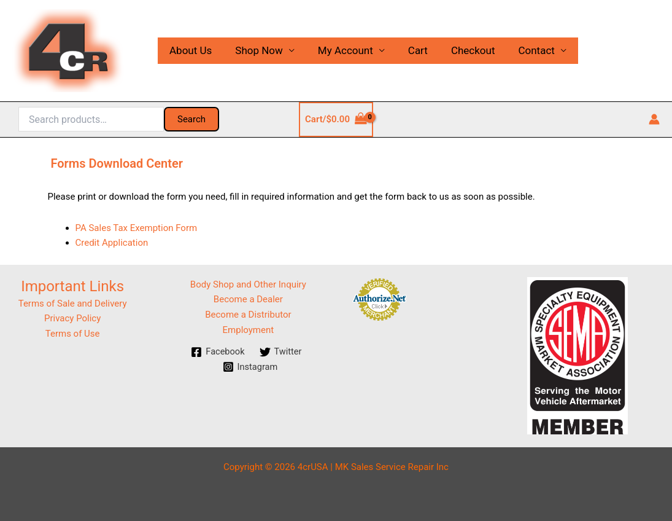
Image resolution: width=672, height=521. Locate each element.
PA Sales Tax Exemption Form (136, 227)
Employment (248, 329)
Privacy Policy (72, 318)
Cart (409, 50)
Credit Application (112, 242)
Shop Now (255, 50)
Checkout (462, 50)
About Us (189, 50)
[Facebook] (218, 352)
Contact (522, 50)
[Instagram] (250, 366)
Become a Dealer (248, 299)
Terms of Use (72, 333)
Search (191, 119)
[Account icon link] (654, 119)
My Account (339, 50)
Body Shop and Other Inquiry (248, 284)
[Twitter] (281, 352)
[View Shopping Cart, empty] (336, 119)
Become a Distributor (248, 314)
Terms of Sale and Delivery (72, 303)
